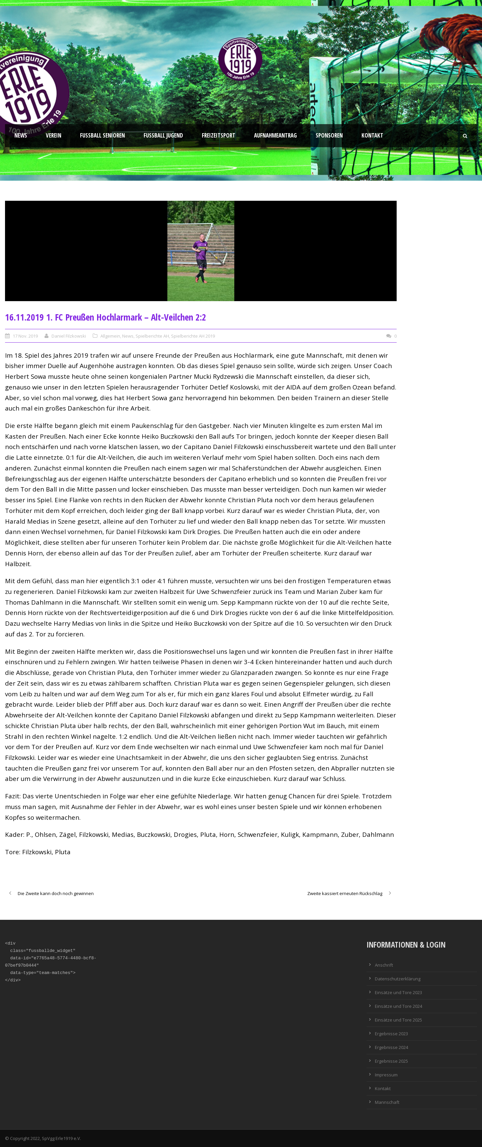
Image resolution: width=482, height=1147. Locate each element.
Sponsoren (329, 135)
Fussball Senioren (102, 135)
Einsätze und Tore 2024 (398, 1006)
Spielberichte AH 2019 (193, 336)
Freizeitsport (218, 135)
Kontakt (372, 135)
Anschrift (384, 965)
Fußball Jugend (163, 135)
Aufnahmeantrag (275, 135)
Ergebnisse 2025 (391, 1061)
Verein (53, 135)
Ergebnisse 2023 (391, 1034)
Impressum (386, 1075)
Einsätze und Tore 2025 (398, 1020)
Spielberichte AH (152, 336)
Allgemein (110, 336)
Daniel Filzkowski (69, 336)
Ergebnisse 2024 (391, 1047)
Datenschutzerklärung (397, 979)
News (20, 135)
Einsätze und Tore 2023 (398, 992)
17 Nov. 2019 (25, 336)
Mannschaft (387, 1102)
